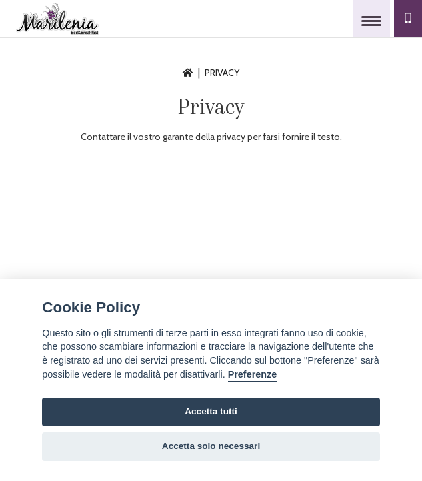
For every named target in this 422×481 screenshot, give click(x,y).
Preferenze (252, 374)
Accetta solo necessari (211, 446)
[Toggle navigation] (371, 18)
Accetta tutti (211, 411)
